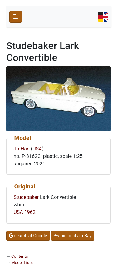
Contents (19, 256)
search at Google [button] (28, 235)
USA (37, 149)
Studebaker (26, 197)
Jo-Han (21, 149)
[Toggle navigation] (103, 17)
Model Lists (22, 262)
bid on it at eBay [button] (73, 235)
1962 (30, 212)
